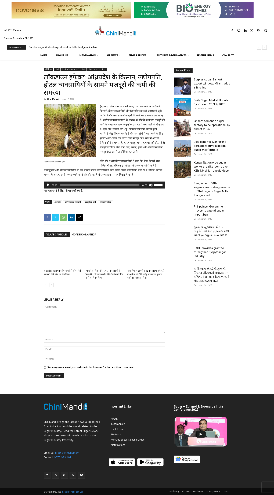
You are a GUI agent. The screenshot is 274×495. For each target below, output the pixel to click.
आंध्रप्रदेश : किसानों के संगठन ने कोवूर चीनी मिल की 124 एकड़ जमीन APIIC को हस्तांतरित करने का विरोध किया (104, 274)
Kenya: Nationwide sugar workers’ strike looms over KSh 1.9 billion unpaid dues (211, 166)
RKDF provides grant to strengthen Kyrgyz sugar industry (210, 252)
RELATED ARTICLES (57, 234)
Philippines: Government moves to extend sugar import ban (209, 210)
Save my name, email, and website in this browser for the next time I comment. (90, 367)
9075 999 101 (62, 457)
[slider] (100, 185)
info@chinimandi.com (67, 452)
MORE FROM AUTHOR (84, 234)
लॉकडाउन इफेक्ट (105, 202)
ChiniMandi (53, 99)
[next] (264, 47)
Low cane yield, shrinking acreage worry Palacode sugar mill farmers (210, 146)
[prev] (259, 47)
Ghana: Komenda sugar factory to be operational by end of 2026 (212, 125)
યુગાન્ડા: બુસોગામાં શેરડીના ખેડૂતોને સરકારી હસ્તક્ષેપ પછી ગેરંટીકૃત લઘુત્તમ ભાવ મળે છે (211, 231)
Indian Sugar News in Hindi (73, 69)
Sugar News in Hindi (97, 69)
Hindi (57, 69)
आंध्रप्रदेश (57, 202)
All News (48, 69)
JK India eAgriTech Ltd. (73, 491)
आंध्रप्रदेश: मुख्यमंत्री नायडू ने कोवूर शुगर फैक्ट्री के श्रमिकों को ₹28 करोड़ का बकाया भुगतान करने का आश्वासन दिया (145, 274)
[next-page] (51, 285)
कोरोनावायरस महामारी (73, 202)
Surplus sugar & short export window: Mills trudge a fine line (63, 47)
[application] (104, 185)
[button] (265, 30)
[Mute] (151, 185)
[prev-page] (46, 285)
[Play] (48, 185)
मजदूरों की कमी (90, 202)
